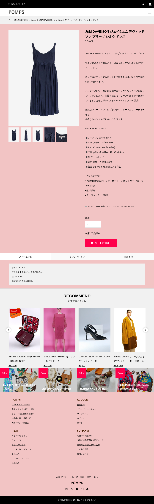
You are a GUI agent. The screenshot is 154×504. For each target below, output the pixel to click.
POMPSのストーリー (21, 405)
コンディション (77, 257)
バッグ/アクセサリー (20, 458)
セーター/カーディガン (21, 449)
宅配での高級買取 (84, 436)
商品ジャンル (106, 206)
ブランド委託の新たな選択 (23, 414)
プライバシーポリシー (86, 409)
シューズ (15, 463)
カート (80, 423)
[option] (24, 337)
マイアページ (82, 414)
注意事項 (128, 257)
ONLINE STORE (127, 206)
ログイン (81, 418)
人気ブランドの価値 (20, 423)
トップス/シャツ (18, 445)
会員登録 (81, 405)
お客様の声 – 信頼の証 (21, 418)
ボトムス (15, 454)
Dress (97, 206)
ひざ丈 (91, 206)
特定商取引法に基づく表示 (88, 445)
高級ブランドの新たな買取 (23, 409)
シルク (116, 206)
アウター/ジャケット (20, 436)
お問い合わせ (82, 454)
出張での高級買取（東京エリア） (91, 440)
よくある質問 (82, 449)
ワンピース (16, 440)
